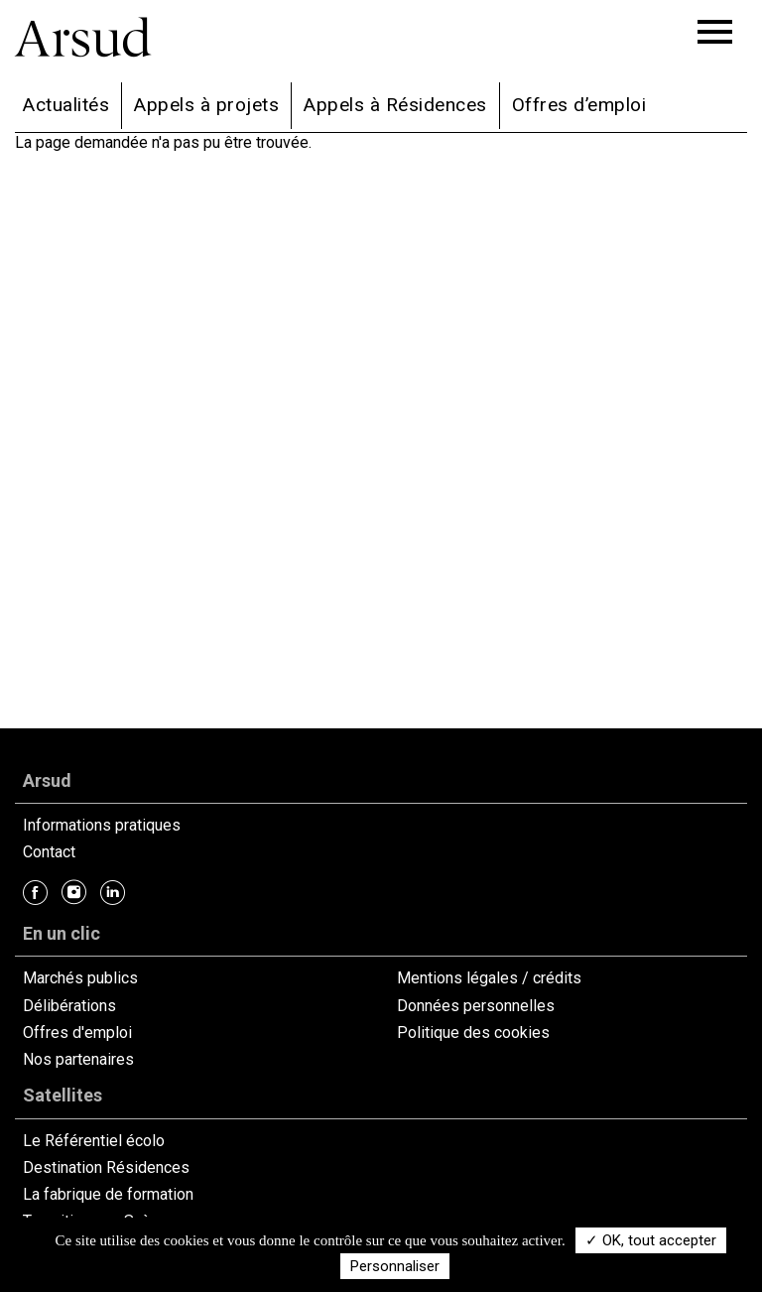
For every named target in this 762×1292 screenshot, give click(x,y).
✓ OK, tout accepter (650, 1240)
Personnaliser (395, 1266)
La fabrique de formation (108, 1194)
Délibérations (69, 1005)
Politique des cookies (473, 1032)
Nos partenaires (78, 1059)
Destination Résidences (106, 1167)
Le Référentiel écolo (94, 1140)
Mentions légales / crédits (489, 978)
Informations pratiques (102, 825)
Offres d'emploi (77, 1032)
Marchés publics (80, 978)
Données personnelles (476, 1005)
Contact (49, 851)
